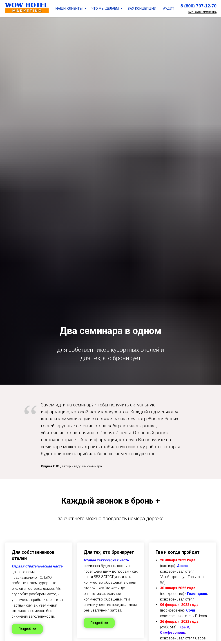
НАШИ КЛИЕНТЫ (69, 9)
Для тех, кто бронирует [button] (109, 552)
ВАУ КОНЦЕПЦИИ (142, 9)
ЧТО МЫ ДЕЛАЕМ (106, 9)
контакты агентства (202, 11)
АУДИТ (168, 9)
